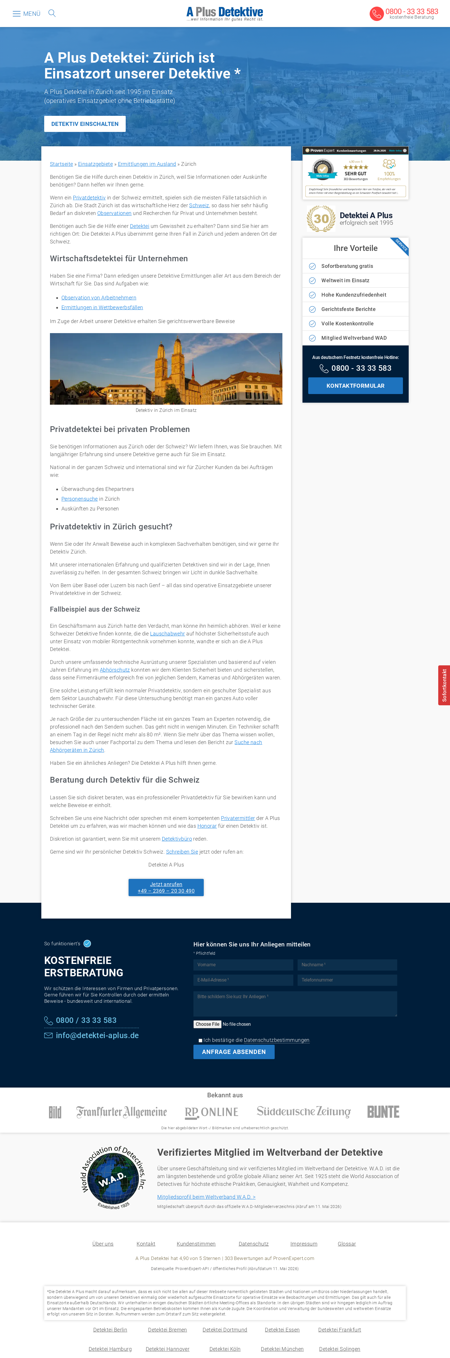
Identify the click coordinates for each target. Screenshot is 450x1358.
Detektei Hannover (168, 1349)
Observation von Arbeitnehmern (98, 298)
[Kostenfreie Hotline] (355, 369)
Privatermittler (238, 818)
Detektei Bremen (167, 1330)
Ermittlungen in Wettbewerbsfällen (102, 307)
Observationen (114, 213)
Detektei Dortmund (225, 1330)
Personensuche (79, 499)
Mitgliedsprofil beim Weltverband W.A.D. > (206, 1197)
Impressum (303, 1244)
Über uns (103, 1244)
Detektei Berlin (110, 1330)
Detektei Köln (225, 1349)
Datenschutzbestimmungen (277, 1040)
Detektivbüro (177, 839)
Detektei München (282, 1349)
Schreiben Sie (182, 852)
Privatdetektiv (89, 198)
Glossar (347, 1244)
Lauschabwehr (167, 634)
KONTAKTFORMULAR (356, 385)
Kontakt (146, 1244)
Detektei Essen (282, 1330)
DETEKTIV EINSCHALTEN (85, 123)
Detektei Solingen (339, 1349)
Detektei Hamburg (110, 1349)
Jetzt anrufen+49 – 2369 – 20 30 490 (166, 887)
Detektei (140, 226)
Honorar (207, 826)
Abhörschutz (115, 670)
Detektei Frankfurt (339, 1330)
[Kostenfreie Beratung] (404, 14)
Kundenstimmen (196, 1244)
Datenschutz (254, 1244)
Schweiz (199, 205)
